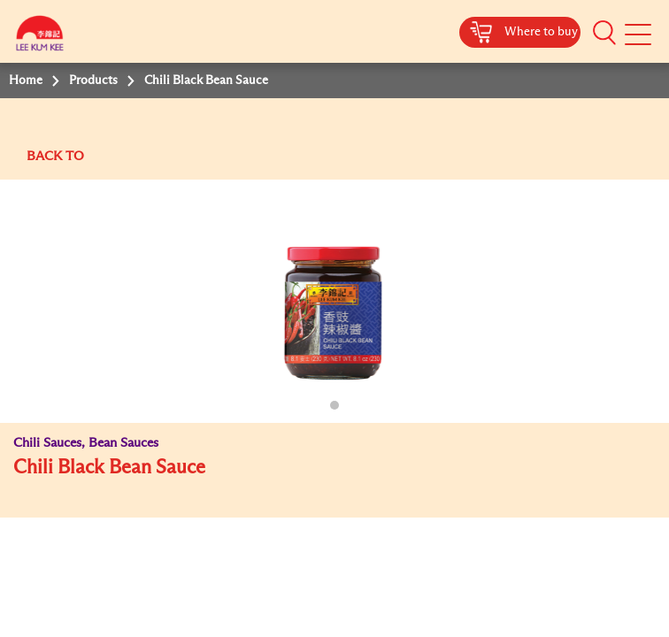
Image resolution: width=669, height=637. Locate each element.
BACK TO (55, 156)
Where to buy (541, 32)
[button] (604, 32)
